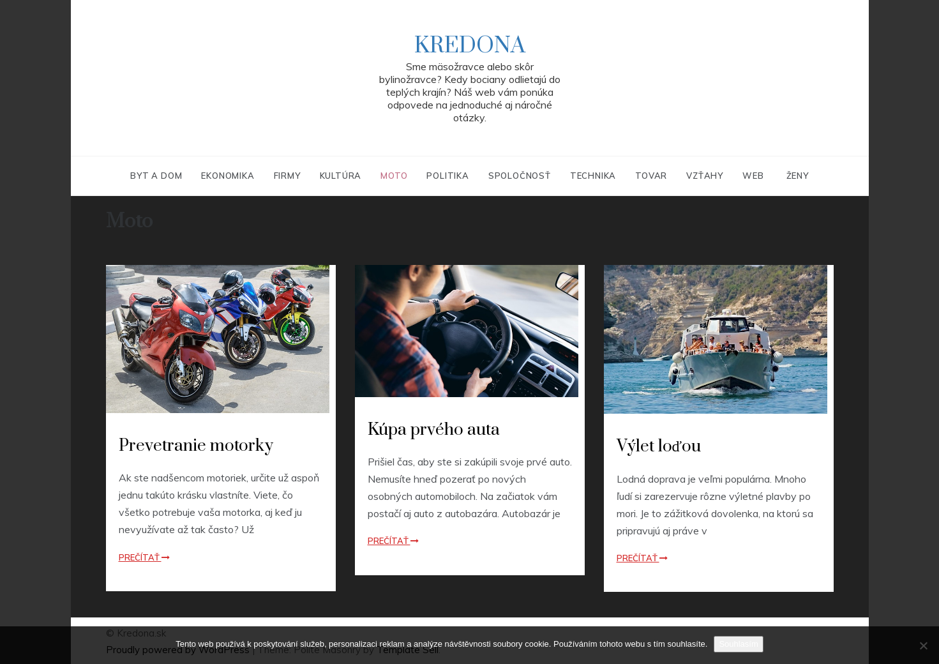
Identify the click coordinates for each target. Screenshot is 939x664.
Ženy (797, 175)
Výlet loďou (659, 446)
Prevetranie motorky (196, 445)
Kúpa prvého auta (434, 430)
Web (752, 175)
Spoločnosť (519, 175)
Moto (393, 175)
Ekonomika (227, 175)
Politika (447, 175)
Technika (593, 175)
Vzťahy (704, 175)
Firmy (287, 175)
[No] (923, 645)
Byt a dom (156, 175)
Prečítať (144, 557)
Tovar (651, 175)
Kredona (469, 46)
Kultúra (341, 175)
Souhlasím (738, 644)
